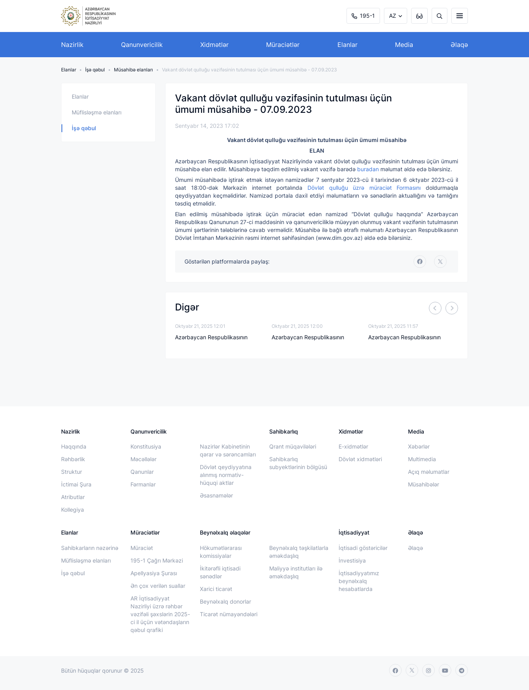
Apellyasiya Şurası (153, 573)
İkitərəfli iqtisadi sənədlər (220, 572)
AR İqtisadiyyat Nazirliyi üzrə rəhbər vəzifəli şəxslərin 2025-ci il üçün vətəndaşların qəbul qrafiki (160, 614)
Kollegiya (72, 509)
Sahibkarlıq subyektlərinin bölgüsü (298, 463)
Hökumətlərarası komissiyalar (221, 551)
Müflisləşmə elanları (96, 112)
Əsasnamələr (216, 495)
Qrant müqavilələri (292, 446)
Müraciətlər (283, 45)
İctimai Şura (76, 484)
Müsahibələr (423, 484)
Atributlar (73, 497)
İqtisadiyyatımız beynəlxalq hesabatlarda (359, 581)
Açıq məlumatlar (428, 471)
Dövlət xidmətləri (360, 459)
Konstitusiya (145, 446)
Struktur (71, 471)
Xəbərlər (419, 446)
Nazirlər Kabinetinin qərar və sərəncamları (228, 450)
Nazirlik (72, 45)
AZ (392, 15)
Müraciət (141, 547)
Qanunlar (142, 471)
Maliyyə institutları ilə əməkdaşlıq (295, 572)
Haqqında (73, 446)
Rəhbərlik (73, 459)
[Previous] (435, 308)
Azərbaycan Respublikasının (211, 337)
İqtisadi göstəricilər (363, 547)
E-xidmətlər (353, 446)
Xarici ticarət (216, 588)
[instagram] (428, 670)
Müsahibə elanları (133, 70)
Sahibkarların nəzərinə (89, 547)
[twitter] (440, 261)
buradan (368, 169)
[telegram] (461, 670)
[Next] (451, 308)
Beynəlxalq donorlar (225, 601)
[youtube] (445, 670)
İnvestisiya (352, 560)
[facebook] (420, 261)
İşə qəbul (95, 70)
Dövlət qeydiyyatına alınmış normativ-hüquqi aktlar (225, 475)
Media (404, 45)
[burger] (459, 16)
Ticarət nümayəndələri (228, 614)
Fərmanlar (143, 484)
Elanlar (347, 45)
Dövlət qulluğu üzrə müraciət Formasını (364, 187)
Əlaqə (459, 45)
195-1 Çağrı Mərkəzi (156, 560)
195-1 (363, 15)
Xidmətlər (214, 45)
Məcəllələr (143, 459)
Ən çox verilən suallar (157, 585)
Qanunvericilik (142, 45)
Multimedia (422, 459)
